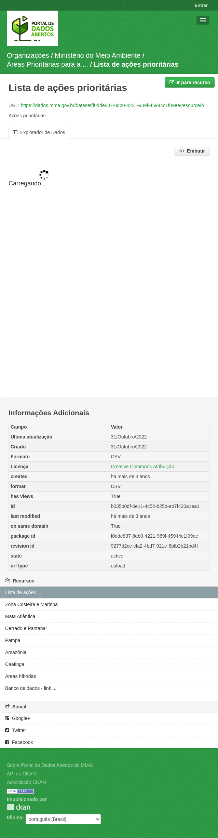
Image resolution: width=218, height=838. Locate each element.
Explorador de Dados (39, 132)
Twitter (15, 730)
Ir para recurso (189, 82)
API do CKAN (21, 773)
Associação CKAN (26, 782)
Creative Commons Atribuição (142, 466)
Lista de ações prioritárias (136, 64)
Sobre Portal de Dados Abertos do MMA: (50, 765)
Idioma (14, 817)
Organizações (28, 55)
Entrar (201, 5)
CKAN (18, 807)
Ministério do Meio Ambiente (97, 55)
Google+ (17, 718)
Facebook (19, 742)
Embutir (192, 151)
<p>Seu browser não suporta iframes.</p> (109, 277)
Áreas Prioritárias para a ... (47, 64)
